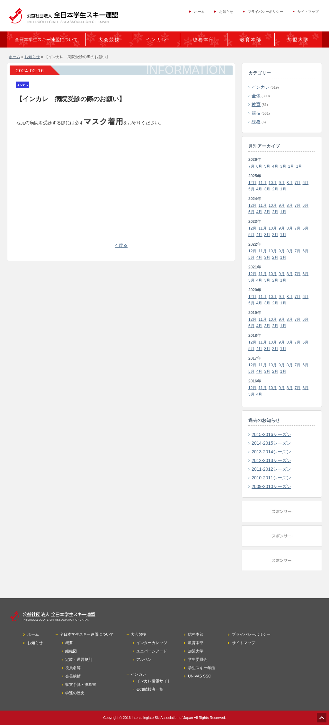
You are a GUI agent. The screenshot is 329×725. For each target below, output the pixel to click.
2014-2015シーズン (271, 443)
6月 (259, 166)
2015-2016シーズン (271, 434)
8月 (290, 182)
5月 (267, 166)
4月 (275, 166)
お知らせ (226, 11)
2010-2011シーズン (271, 477)
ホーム (199, 11)
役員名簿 (73, 668)
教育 (256, 104)
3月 (283, 166)
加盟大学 (298, 39)
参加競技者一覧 (149, 689)
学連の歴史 (74, 693)
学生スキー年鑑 (201, 668)
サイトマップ (308, 11)
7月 (251, 166)
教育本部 (251, 39)
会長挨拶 (73, 676)
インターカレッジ (151, 643)
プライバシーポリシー (265, 11)
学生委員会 (197, 659)
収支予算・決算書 (80, 684)
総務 (256, 121)
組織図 (71, 651)
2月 (291, 166)
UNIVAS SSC (199, 676)
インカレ (261, 87)
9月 (282, 182)
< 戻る (121, 245)
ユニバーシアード (151, 651)
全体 (256, 95)
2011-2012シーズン (271, 469)
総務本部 (204, 39)
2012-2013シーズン (271, 460)
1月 (299, 166)
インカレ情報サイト (153, 681)
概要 (69, 643)
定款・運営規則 (78, 659)
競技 (256, 113)
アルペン (144, 659)
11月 (262, 182)
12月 (252, 182)
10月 (273, 182)
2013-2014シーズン (271, 451)
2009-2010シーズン (271, 486)
